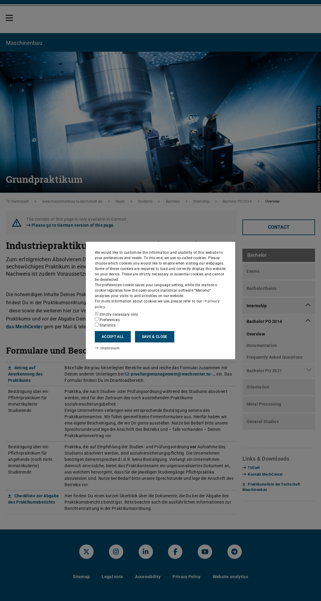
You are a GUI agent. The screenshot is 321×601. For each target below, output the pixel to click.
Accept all (113, 337)
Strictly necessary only (116, 314)
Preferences (107, 319)
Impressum (107, 348)
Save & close (154, 337)
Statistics (105, 325)
